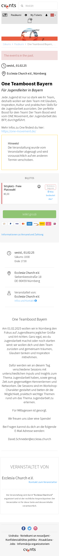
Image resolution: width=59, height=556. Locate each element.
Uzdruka (13, 535)
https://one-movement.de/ (18, 131)
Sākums (7, 44)
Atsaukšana (45, 540)
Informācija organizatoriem (33, 544)
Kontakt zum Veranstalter (43, 482)
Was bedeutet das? (50, 195)
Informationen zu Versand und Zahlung (22, 234)
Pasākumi (19, 44)
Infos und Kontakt (25, 300)
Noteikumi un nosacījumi (34, 535)
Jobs (12, 544)
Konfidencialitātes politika (21, 540)
